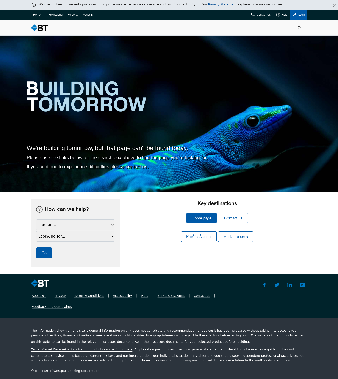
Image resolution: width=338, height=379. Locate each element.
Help (284, 14)
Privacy (60, 295)
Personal (73, 14)
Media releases (235, 236)
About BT (88, 14)
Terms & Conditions (89, 295)
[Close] (332, 5)
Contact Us (263, 14)
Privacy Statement (222, 4)
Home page (201, 218)
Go (44, 253)
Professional (56, 14)
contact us (136, 166)
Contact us (233, 218)
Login (301, 14)
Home (37, 14)
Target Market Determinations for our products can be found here (81, 349)
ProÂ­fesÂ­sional (198, 236)
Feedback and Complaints (52, 306)
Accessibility (122, 295)
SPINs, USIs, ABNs (171, 295)
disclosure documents (166, 341)
